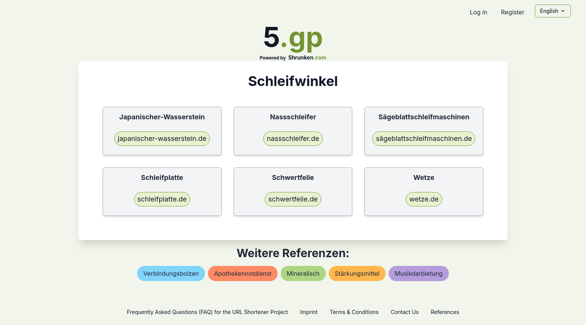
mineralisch (303, 273)
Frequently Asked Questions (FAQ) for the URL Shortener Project (207, 312)
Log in (478, 12)
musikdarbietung (419, 273)
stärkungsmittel (357, 273)
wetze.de (424, 199)
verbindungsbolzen (171, 273)
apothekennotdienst (243, 273)
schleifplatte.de (162, 199)
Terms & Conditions (354, 312)
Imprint (308, 312)
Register (512, 12)
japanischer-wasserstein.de (162, 138)
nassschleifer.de (293, 138)
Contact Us (405, 312)
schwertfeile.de (292, 199)
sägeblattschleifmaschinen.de (424, 138)
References (445, 312)
